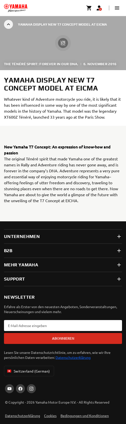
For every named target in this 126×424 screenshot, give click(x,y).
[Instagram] (31, 388)
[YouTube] (9, 388)
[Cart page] (89, 8)
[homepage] (15, 7)
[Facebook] (20, 388)
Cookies (50, 415)
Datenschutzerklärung (73, 357)
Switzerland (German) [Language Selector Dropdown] (28, 371)
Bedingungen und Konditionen (85, 415)
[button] (117, 8)
